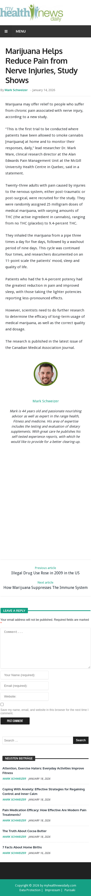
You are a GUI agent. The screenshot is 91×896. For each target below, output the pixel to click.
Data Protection (30, 890)
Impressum (52, 890)
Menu (13, 31)
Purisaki (70, 890)
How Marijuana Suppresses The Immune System (45, 585)
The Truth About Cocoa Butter (24, 831)
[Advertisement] (45, 500)
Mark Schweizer (16, 90)
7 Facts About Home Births (22, 847)
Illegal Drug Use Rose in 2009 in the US (45, 570)
